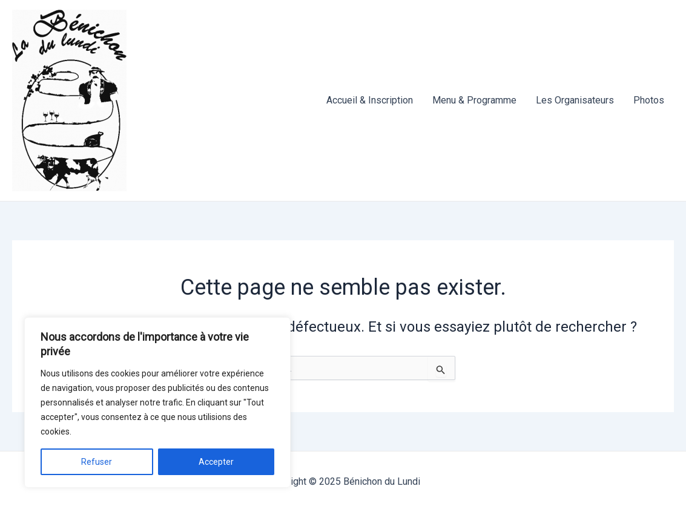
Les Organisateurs (575, 100)
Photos (648, 100)
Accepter (216, 462)
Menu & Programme (474, 100)
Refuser (96, 462)
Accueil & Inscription (369, 100)
